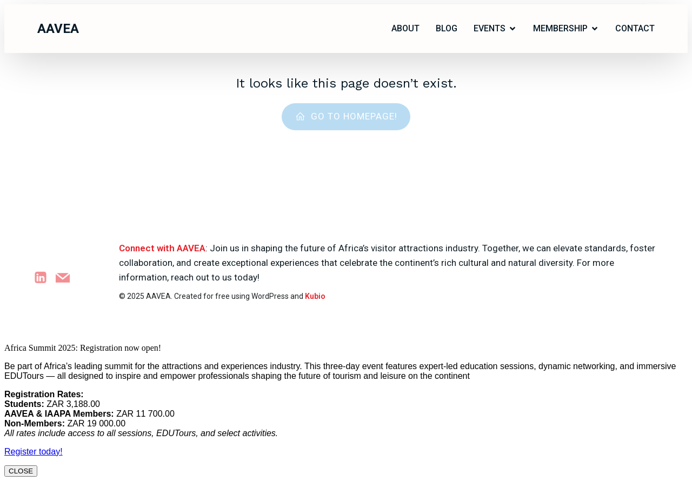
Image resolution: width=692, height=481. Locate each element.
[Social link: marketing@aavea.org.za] (67, 277)
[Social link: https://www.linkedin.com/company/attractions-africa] (45, 277)
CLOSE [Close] (21, 471)
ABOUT (405, 28)
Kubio (315, 296)
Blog (446, 28)
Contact (635, 28)
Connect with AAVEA (162, 248)
